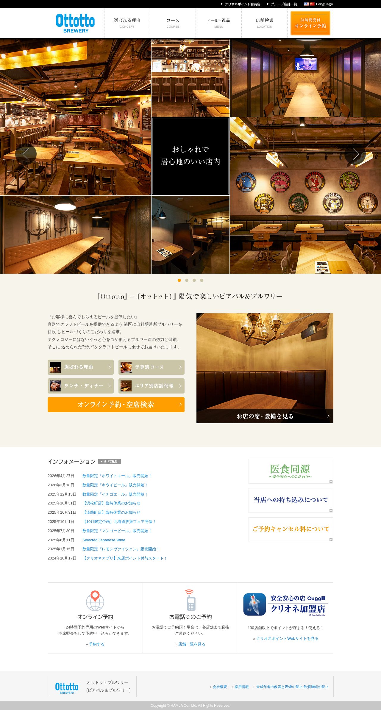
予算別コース (173, 23)
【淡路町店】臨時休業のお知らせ (111, 512)
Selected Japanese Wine (103, 540)
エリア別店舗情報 (265, 23)
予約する (96, 644)
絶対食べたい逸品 (219, 23)
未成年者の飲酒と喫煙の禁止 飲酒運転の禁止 (292, 687)
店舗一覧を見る (191, 644)
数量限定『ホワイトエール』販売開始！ (117, 476)
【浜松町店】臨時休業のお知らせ (111, 503)
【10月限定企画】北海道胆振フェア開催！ (119, 521)
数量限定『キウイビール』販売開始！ (115, 485)
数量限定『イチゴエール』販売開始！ (115, 494)
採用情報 (242, 687)
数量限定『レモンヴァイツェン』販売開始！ (121, 549)
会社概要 (220, 687)
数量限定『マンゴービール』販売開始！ (117, 531)
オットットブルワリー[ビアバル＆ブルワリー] (109, 686)
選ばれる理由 (127, 23)
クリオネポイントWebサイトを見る (287, 638)
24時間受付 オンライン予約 (310, 23)
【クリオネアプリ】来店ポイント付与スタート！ (125, 558)
